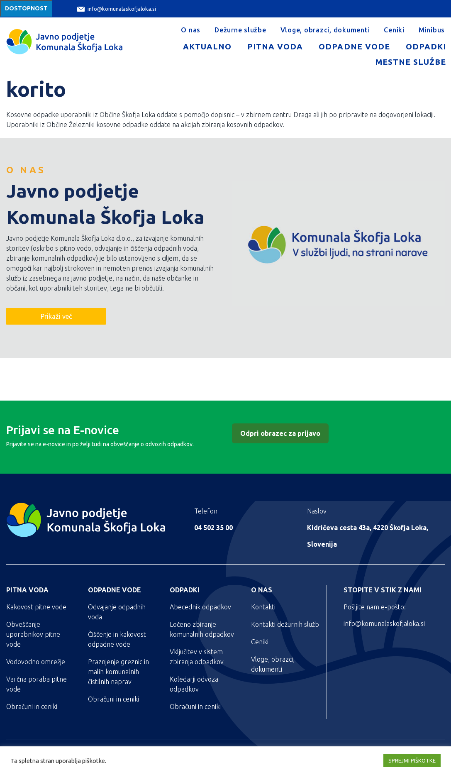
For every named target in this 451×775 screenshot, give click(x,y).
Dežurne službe (240, 30)
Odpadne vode (354, 46)
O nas (190, 30)
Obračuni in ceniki (31, 706)
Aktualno (207, 46)
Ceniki (394, 30)
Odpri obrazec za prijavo (280, 433)
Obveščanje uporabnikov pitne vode (33, 634)
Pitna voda (275, 46)
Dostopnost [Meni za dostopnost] (26, 8)
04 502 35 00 (213, 527)
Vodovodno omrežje (35, 661)
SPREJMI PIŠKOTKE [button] (412, 760)
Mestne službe (410, 61)
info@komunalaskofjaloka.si (116, 9)
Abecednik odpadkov (200, 607)
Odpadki (426, 46)
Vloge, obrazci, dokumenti (325, 30)
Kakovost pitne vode (36, 607)
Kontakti (263, 607)
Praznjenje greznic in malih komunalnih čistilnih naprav (118, 671)
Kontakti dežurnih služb (285, 624)
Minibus (432, 30)
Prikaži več (56, 316)
